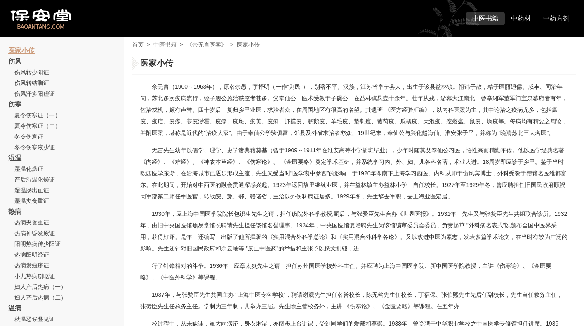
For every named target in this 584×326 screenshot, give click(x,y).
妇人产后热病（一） (40, 286)
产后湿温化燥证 (34, 179)
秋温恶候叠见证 (34, 319)
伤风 (14, 61)
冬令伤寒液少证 (34, 147)
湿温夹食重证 (31, 201)
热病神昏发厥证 (34, 233)
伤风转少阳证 (31, 72)
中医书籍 (485, 18)
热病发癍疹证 (31, 265)
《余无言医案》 (206, 44)
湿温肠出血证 (31, 190)
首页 (138, 44)
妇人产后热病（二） (40, 297)
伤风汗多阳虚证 (34, 93)
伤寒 (14, 104)
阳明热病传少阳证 (37, 244)
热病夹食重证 (31, 222)
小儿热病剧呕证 (34, 276)
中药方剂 (556, 18)
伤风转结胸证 (31, 83)
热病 (14, 211)
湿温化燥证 (28, 168)
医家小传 (21, 50)
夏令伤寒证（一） (37, 115)
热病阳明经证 (31, 254)
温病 (14, 308)
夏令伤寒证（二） (37, 126)
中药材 (521, 18)
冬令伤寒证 (28, 136)
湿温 (14, 157)
